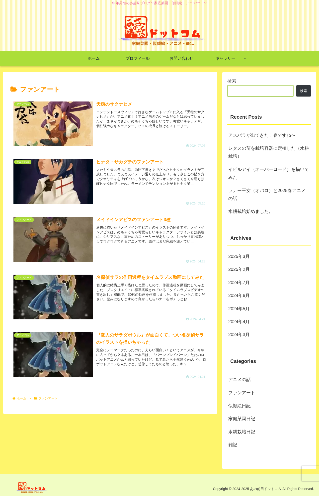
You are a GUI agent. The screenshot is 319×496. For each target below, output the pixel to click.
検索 (231, 81)
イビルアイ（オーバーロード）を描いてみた (268, 173)
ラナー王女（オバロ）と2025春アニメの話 (267, 194)
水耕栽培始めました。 (250, 211)
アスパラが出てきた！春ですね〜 (262, 135)
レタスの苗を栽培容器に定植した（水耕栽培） (268, 152)
